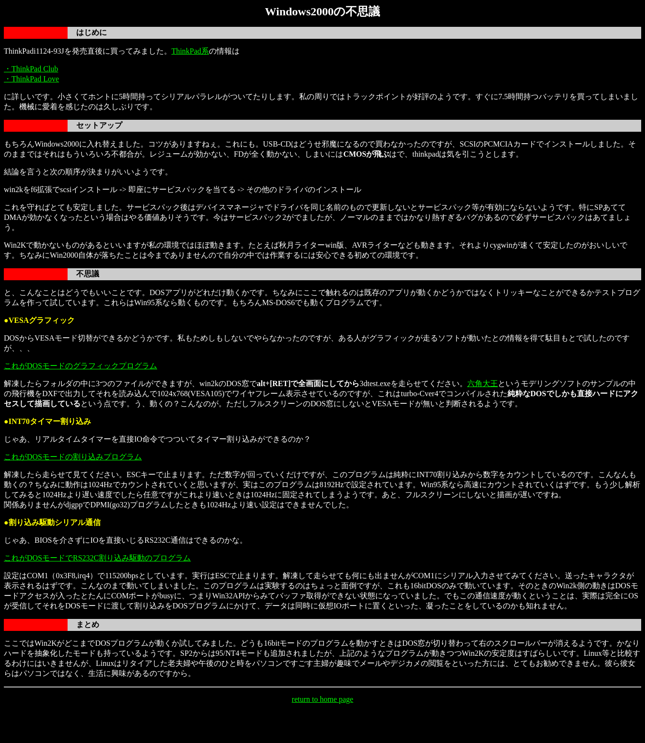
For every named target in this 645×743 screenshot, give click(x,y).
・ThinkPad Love (31, 79)
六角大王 (482, 383)
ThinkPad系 (190, 51)
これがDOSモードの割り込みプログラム (73, 457)
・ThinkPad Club (31, 69)
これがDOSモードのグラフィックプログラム (80, 366)
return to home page (322, 699)
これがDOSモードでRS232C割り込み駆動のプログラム (97, 558)
